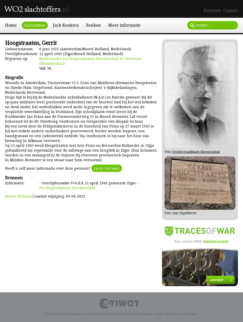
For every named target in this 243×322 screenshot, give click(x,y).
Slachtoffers (34, 25)
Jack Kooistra (65, 25)
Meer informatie (124, 25)
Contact (230, 10)
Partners (212, 10)
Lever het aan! (106, 168)
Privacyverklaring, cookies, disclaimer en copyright (163, 314)
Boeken (93, 25)
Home (11, 25)
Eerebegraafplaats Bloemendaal (67, 187)
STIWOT (121, 314)
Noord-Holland (18, 196)
